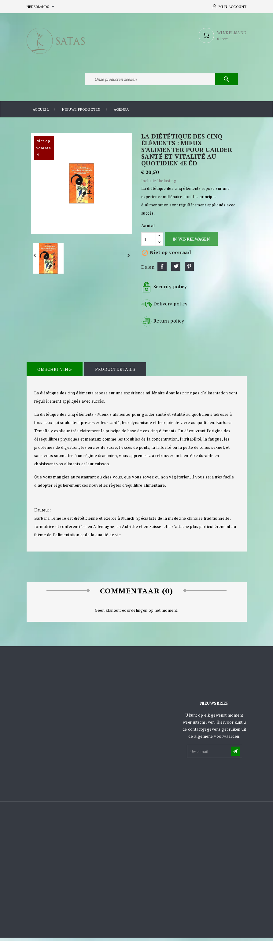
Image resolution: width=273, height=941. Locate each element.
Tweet (175, 269)
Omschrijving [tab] (54, 372)
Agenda (121, 113)
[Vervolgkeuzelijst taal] (41, 6)
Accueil (41, 113)
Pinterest (189, 269)
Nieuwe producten (81, 113)
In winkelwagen (191, 242)
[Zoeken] (161, 82)
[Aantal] (148, 242)
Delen (162, 269)
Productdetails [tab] (114, 372)
